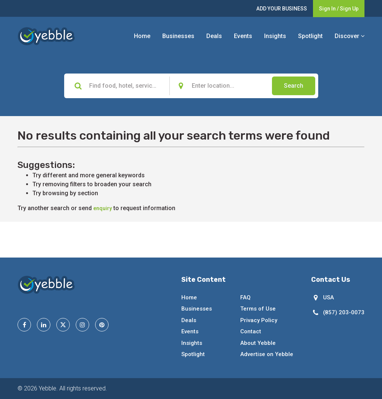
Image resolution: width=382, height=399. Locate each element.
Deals (214, 36)
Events (243, 36)
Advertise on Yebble (266, 354)
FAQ (245, 297)
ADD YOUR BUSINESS (281, 8)
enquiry (102, 208)
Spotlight (310, 36)
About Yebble (258, 343)
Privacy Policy (258, 320)
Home (142, 36)
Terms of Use (258, 308)
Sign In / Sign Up (338, 9)
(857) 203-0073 (343, 312)
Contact (250, 331)
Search (293, 85)
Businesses (178, 36)
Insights (275, 36)
